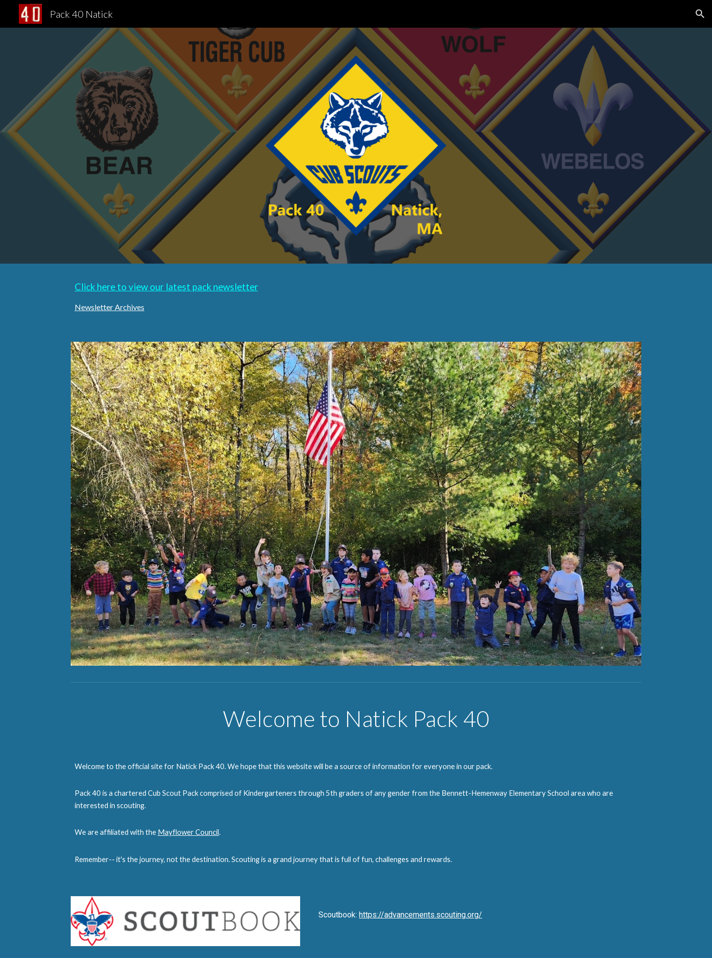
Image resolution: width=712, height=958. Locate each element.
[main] (356, 296)
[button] (700, 14)
